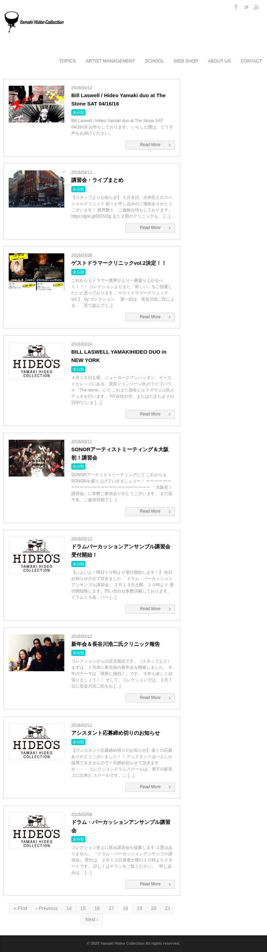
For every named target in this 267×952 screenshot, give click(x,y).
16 (97, 908)
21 (168, 908)
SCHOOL (154, 61)
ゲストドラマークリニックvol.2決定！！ (119, 263)
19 (140, 908)
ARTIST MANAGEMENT (110, 61)
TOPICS (67, 61)
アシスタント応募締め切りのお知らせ (115, 733)
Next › (91, 919)
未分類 (78, 112)
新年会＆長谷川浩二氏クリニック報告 (115, 644)
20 (153, 908)
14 (69, 908)
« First (20, 908)
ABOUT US (219, 61)
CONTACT (251, 61)
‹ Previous (47, 908)
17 (111, 908)
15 (83, 908)
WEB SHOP (186, 61)
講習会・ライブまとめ (97, 180)
